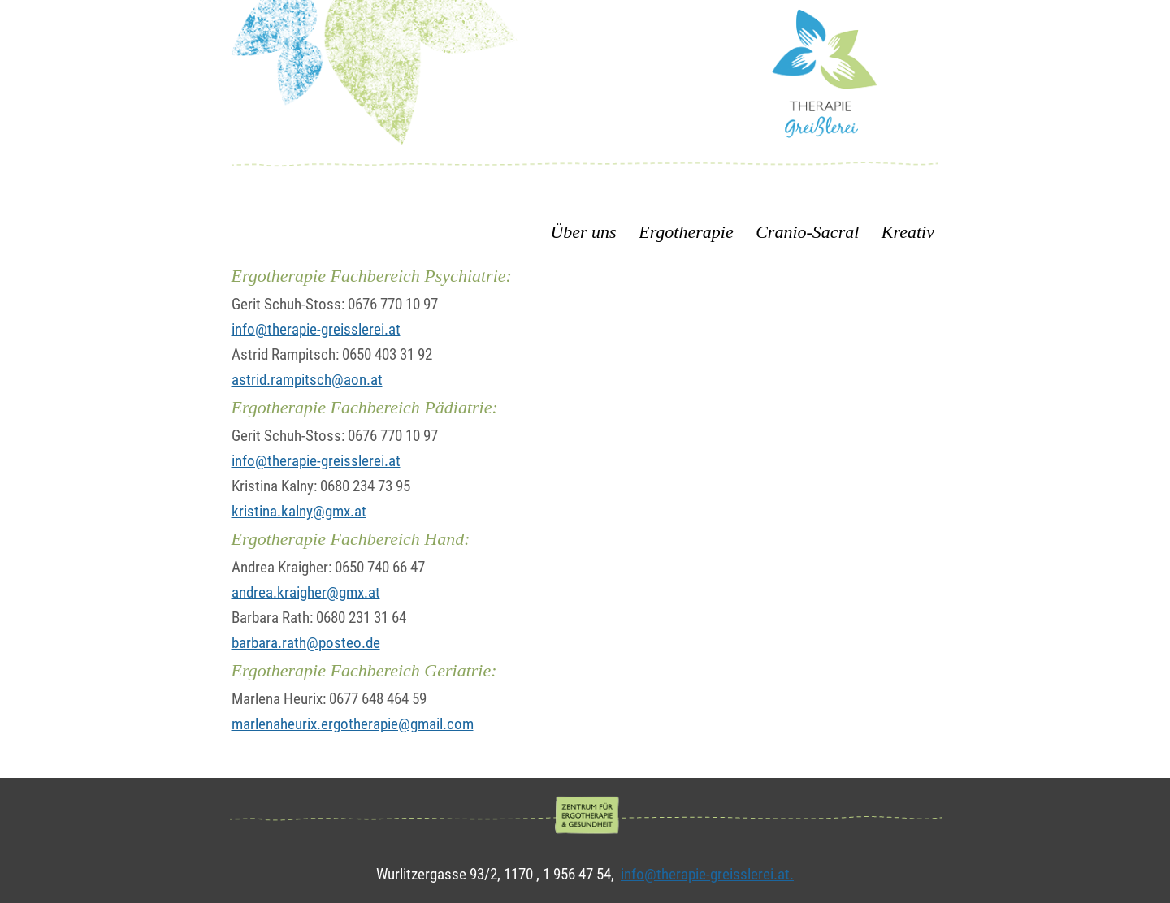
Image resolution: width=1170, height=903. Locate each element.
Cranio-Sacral (807, 232)
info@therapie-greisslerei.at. (707, 874)
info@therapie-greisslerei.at (316, 329)
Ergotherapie (686, 232)
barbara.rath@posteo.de (306, 642)
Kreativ (908, 232)
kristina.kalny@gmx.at (299, 511)
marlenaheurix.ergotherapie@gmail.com (353, 724)
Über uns (585, 232)
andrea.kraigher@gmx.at (306, 592)
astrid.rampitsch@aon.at (307, 379)
